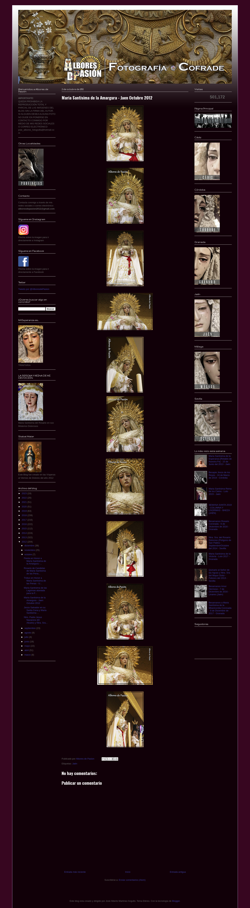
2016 (24, 524)
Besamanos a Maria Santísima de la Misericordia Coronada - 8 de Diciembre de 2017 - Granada (220, 608)
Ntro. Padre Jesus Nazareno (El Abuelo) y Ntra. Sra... (35, 620)
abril (26, 650)
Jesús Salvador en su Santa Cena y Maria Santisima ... (35, 610)
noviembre (30, 550)
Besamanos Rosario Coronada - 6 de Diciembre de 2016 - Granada (219, 525)
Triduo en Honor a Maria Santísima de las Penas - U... (35, 581)
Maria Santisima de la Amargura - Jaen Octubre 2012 (34, 600)
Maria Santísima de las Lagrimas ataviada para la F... (35, 590)
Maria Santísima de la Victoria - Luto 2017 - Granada (220, 556)
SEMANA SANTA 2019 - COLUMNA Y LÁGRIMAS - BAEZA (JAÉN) (220, 509)
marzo (27, 654)
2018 (24, 515)
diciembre (29, 545)
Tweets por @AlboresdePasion (33, 289)
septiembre (30, 628)
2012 (24, 541)
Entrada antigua (178, 872)
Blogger (176, 901)
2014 (24, 533)
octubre (28, 554)
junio (27, 641)
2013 (24, 537)
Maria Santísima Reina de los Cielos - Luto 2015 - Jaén (220, 491)
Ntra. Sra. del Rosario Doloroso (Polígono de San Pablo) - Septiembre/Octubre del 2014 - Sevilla (220, 542)
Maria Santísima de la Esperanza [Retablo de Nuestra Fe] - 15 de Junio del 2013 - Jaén (220, 460)
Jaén (74, 763)
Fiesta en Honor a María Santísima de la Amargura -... (35, 561)
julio (26, 637)
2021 (24, 502)
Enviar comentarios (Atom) (132, 880)
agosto (28, 632)
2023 (24, 493)
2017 (24, 520)
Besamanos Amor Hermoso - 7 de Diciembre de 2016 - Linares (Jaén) (219, 590)
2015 (24, 528)
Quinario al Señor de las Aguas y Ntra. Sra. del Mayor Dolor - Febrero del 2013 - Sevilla (220, 575)
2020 (24, 506)
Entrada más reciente (75, 872)
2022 (24, 497)
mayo (27, 646)
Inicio (127, 872)
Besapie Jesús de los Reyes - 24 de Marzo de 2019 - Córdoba (219, 475)
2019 (24, 511)
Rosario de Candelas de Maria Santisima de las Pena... (35, 571)
